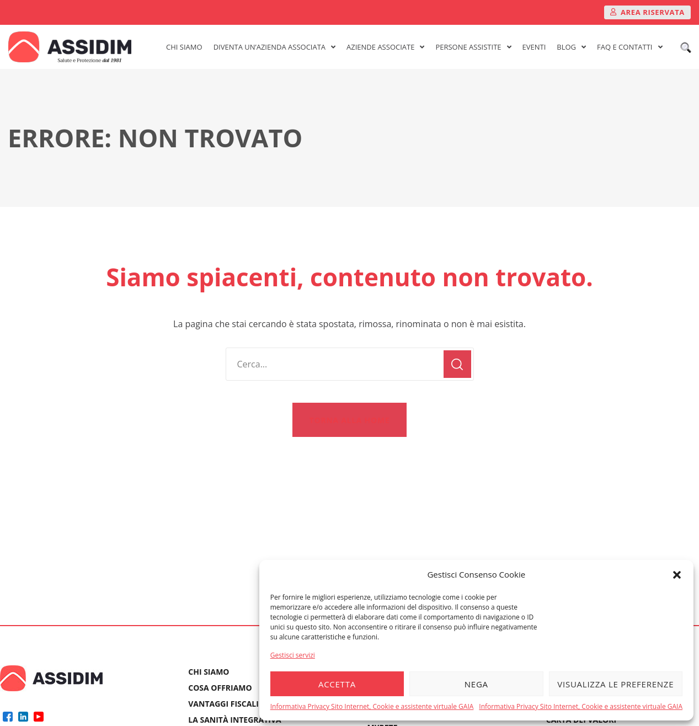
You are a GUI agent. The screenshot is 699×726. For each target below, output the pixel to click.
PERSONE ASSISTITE (473, 47)
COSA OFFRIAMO (220, 687)
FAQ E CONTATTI (629, 47)
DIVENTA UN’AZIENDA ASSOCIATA (274, 47)
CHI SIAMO (184, 47)
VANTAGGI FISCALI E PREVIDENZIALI (256, 703)
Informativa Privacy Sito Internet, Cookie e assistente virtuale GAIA (372, 706)
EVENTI (534, 47)
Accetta (337, 684)
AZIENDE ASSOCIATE (385, 47)
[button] (676, 574)
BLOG (571, 47)
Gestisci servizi (292, 655)
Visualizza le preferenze (615, 684)
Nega (476, 684)
